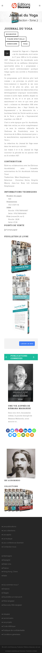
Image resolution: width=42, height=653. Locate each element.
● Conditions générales (11, 634)
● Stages (5, 593)
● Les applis (6, 535)
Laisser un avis (27, 343)
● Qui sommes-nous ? (10, 585)
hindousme (12, 44)
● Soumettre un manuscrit (12, 597)
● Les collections (8, 531)
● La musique (7, 539)
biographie (11, 34)
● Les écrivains (7, 618)
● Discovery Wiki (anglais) (12, 605)
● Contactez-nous (9, 547)
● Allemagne (7, 556)
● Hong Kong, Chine (10, 572)
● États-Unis (6, 564)
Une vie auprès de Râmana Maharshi (19, 407)
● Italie (4, 576)
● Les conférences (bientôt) (13, 543)
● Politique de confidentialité (13, 630)
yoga (25, 44)
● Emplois (5, 589)
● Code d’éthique (8, 626)
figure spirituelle (16, 39)
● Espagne (6, 560)
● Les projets (7, 622)
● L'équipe (6, 614)
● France (5, 568)
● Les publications (9, 527)
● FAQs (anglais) (8, 601)
